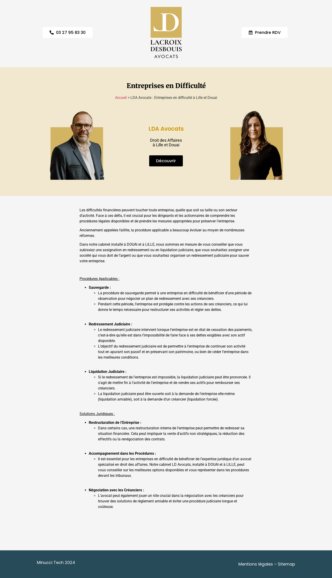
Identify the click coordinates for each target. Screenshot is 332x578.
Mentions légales (255, 564)
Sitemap (286, 564)
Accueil (121, 97)
